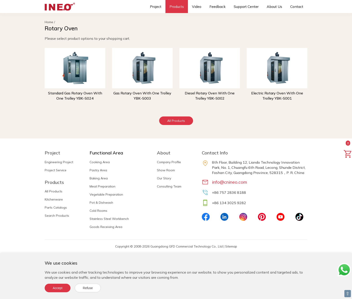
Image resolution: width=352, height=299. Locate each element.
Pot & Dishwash (101, 203)
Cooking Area (100, 162)
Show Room (166, 170)
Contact (296, 6)
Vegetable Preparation (106, 194)
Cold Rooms (98, 211)
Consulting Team (169, 186)
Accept (57, 288)
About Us (274, 6)
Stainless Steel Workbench (109, 219)
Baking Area (99, 178)
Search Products (57, 216)
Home (49, 22)
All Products (176, 121)
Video (196, 6)
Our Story (164, 178)
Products (176, 6)
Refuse (88, 288)
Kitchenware (54, 199)
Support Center (246, 6)
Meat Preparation (102, 186)
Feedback (217, 6)
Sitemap (231, 246)
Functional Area (106, 153)
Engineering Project (59, 162)
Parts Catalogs (56, 207)
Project (155, 6)
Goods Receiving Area (106, 227)
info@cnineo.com (229, 182)
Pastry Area (98, 170)
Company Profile (169, 162)
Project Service (55, 170)
